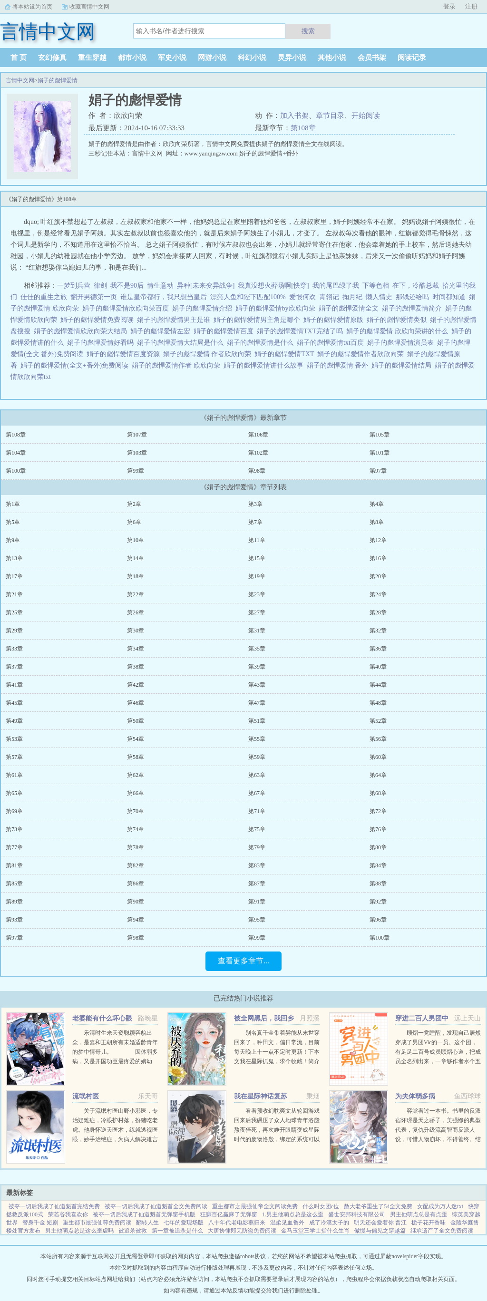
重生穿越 (92, 57)
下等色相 (375, 285)
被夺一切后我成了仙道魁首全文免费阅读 (156, 1206)
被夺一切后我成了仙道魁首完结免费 (54, 1206)
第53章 (14, 739)
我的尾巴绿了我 (335, 285)
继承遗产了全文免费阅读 (441, 1230)
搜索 (308, 31)
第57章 (14, 757)
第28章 (378, 612)
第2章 (134, 504)
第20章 (378, 576)
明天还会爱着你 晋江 (380, 1222)
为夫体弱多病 (415, 1096)
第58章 (135, 757)
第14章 (135, 558)
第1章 (13, 504)
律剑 (100, 285)
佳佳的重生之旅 (43, 297)
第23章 (256, 594)
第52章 (378, 721)
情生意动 (160, 285)
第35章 (256, 648)
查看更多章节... (243, 961)
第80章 (378, 847)
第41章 (14, 684)
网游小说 (212, 57)
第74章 (135, 829)
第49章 (14, 721)
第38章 (135, 666)
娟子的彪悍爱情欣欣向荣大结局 (82, 331)
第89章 (14, 901)
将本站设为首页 (32, 6)
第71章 (256, 811)
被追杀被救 (132, 1230)
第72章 (378, 811)
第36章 (378, 648)
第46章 (135, 702)
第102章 (258, 452)
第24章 (378, 594)
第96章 (378, 919)
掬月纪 (352, 297)
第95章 (256, 919)
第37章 (14, 666)
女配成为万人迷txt (440, 1206)
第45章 (14, 702)
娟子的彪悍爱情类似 (398, 319)
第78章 (135, 847)
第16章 (378, 558)
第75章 (256, 829)
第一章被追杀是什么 (177, 1230)
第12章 (378, 540)
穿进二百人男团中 (421, 1018)
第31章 (256, 630)
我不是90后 (127, 285)
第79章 (256, 847)
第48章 (378, 702)
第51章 (256, 721)
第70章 (135, 811)
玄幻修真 (52, 57)
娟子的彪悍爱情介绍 (203, 308)
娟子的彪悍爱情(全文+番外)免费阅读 (76, 365)
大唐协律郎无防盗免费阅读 (242, 1230)
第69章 (14, 811)
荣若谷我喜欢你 (68, 1214)
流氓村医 (85, 1096)
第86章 (135, 883)
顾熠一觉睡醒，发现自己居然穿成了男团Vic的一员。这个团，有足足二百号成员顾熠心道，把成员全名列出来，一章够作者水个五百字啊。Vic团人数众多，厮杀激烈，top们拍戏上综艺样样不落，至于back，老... (438, 1061)
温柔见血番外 (287, 1222)
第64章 (378, 775)
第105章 (380, 434)
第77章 (14, 847)
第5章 (13, 522)
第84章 (378, 865)
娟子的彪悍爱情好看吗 (102, 342)
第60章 (378, 757)
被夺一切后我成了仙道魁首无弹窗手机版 (144, 1214)
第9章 (13, 540)
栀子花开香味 (428, 1222)
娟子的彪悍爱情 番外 (339, 365)
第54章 (135, 739)
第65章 (14, 793)
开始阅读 (365, 115)
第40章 (378, 666)
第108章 (303, 128)
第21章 (14, 594)
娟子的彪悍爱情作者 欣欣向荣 (178, 365)
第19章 (256, 576)
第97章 (378, 470)
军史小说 (172, 57)
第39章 (256, 666)
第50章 (135, 721)
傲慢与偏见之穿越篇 (380, 1230)
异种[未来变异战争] (205, 285)
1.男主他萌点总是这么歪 (292, 1214)
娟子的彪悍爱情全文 (350, 308)
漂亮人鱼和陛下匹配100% (248, 297)
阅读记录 (412, 57)
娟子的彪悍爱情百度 (225, 331)
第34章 (135, 648)
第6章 (134, 522)
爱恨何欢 (302, 297)
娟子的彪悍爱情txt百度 (332, 342)
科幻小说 (252, 57)
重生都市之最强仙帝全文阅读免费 (255, 1206)
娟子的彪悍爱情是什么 (262, 342)
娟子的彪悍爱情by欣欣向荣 (277, 308)
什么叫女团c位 (320, 1206)
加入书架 (294, 115)
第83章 (256, 865)
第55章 (256, 739)
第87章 (256, 883)
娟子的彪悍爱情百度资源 (125, 354)
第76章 (378, 829)
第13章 (14, 558)
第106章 (258, 434)
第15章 (256, 558)
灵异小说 (292, 57)
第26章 (135, 612)
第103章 (137, 452)
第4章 (377, 504)
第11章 (256, 540)
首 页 (18, 57)
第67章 (256, 793)
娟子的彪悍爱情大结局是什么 (182, 342)
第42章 (135, 684)
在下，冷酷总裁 (415, 285)
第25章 (14, 612)
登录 (449, 6)
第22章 (135, 594)
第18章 (135, 576)
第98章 (256, 470)
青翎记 (329, 297)
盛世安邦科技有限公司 (356, 1214)
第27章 (256, 612)
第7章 (255, 522)
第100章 (16, 470)
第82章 (135, 865)
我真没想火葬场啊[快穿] (273, 285)
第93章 (14, 919)
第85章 (14, 883)
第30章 (135, 630)
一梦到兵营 (73, 285)
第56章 (378, 739)
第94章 (135, 919)
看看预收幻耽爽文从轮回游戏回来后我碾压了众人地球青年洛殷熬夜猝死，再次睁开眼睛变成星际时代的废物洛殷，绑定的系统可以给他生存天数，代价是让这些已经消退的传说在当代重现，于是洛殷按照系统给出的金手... (277, 1139)
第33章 (14, 648)
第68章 (378, 793)
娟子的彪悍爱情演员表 (402, 342)
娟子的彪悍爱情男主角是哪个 (258, 319)
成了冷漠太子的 (329, 1222)
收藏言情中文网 (89, 6)
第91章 (256, 901)
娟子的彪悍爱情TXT (285, 354)
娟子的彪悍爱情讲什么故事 (265, 365)
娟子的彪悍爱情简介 (413, 308)
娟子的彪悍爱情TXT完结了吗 (301, 331)
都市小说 (132, 57)
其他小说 (332, 57)
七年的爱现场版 (184, 1222)
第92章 (378, 901)
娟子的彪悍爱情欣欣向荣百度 (127, 308)
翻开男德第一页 (93, 297)
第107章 (137, 434)
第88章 (378, 883)
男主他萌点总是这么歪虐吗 (79, 1230)
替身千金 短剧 (40, 1222)
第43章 (256, 684)
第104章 (16, 452)
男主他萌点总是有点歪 (418, 1214)
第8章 (377, 522)
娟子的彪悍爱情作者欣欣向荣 (362, 354)
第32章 (378, 630)
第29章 (14, 630)
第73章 (14, 829)
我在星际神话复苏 (260, 1096)
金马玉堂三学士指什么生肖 (315, 1230)
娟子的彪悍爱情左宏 (162, 331)
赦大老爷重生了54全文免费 (378, 1206)
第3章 (255, 504)
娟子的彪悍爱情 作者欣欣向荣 (209, 354)
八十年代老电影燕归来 (236, 1222)
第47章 (256, 702)
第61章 (14, 775)
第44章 (378, 684)
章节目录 (330, 115)
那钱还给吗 (412, 297)
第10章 (135, 540)
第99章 (135, 470)
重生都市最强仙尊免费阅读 (97, 1222)
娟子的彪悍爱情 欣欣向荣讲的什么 (398, 331)
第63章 (256, 775)
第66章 (135, 793)
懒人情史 (379, 297)
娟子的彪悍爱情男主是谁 (175, 319)
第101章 (380, 452)
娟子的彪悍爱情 (58, 80)
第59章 (256, 757)
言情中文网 (20, 80)
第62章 (135, 775)
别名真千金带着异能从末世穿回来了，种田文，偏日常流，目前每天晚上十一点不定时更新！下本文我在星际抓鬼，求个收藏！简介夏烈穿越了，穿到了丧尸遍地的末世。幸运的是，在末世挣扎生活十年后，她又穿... (277, 1061)
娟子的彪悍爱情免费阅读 (98, 319)
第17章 (14, 576)
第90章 (135, 901)
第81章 (14, 865)
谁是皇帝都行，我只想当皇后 (163, 297)
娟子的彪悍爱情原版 (335, 319)
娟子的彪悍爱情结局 (403, 365)
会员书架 (372, 57)
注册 (471, 6)
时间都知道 (449, 297)
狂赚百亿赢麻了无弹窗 (228, 1214)
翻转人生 (147, 1222)
